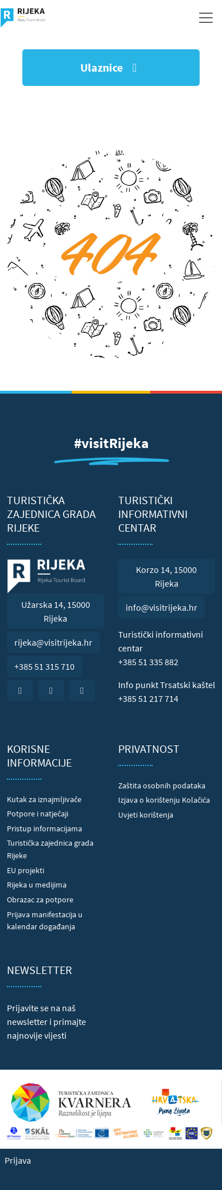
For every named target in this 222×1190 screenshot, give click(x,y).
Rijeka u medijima (37, 884)
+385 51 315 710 (44, 666)
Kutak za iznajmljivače (44, 799)
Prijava (18, 1160)
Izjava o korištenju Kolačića (164, 800)
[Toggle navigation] (206, 17)
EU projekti (25, 870)
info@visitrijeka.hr (161, 607)
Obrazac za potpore (40, 899)
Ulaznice (111, 67)
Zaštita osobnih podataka (161, 785)
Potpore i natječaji (37, 813)
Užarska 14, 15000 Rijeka (55, 611)
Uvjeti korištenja (145, 815)
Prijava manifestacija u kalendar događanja (45, 920)
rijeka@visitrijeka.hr (53, 642)
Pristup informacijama (44, 828)
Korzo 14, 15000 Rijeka (166, 576)
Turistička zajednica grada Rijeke (50, 849)
